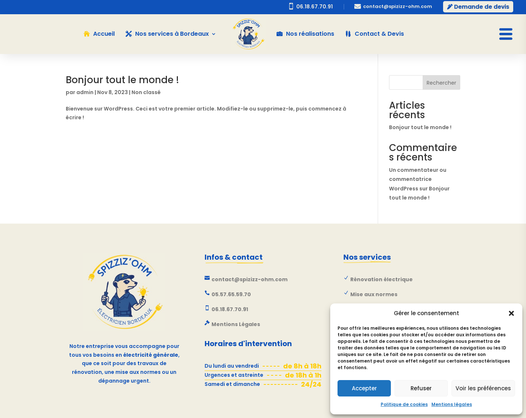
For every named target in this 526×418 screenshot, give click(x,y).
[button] (511, 313)
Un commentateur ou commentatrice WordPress (417, 179)
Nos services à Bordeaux (172, 34)
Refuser (421, 388)
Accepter (364, 388)
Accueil (104, 34)
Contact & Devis (379, 34)
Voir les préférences (483, 388)
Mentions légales (451, 404)
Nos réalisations (310, 34)
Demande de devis (481, 7)
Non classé (146, 92)
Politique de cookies (404, 404)
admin (85, 92)
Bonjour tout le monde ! (122, 79)
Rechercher (441, 82)
